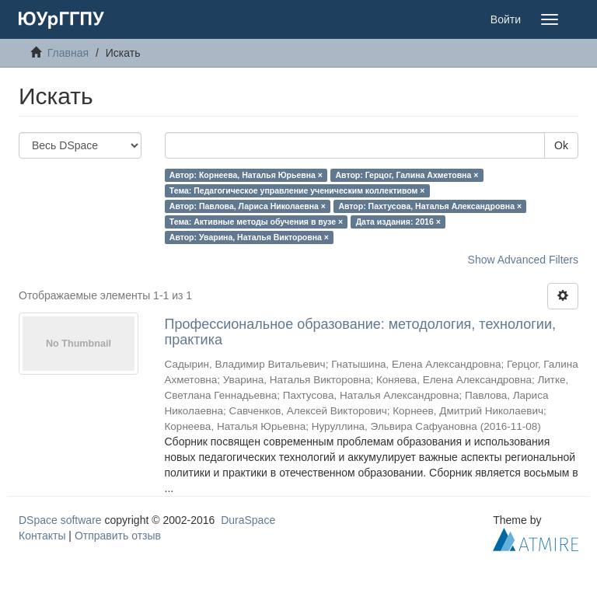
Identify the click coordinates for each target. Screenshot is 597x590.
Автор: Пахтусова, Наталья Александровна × (430, 206)
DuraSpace (248, 520)
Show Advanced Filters (523, 259)
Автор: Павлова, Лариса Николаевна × (247, 206)
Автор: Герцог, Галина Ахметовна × (406, 175)
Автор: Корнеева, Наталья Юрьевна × (246, 175)
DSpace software (60, 520)
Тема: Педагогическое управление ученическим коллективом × (297, 190)
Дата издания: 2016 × (398, 221)
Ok (561, 145)
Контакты (42, 535)
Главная (68, 53)
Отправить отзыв (118, 535)
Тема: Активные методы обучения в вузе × (256, 221)
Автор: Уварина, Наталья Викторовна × (249, 237)
